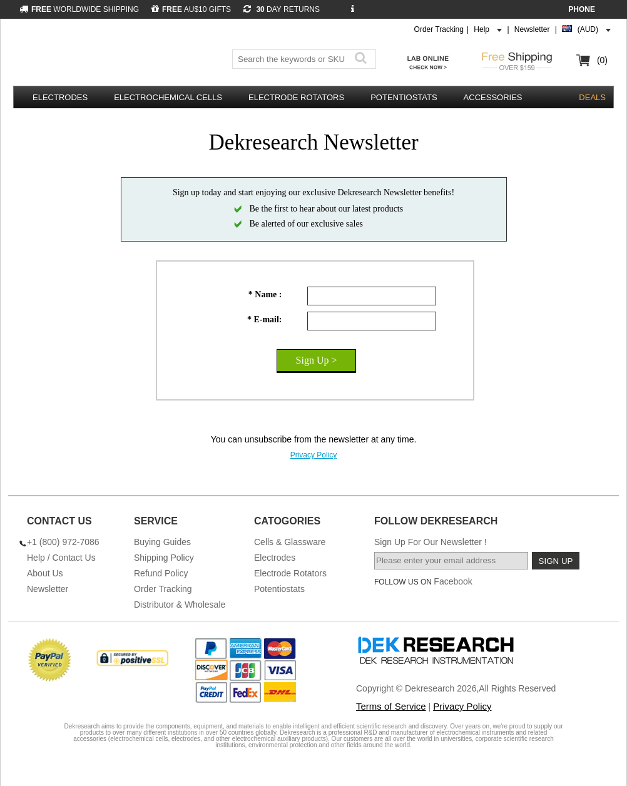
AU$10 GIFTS (191, 9)
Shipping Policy (164, 558)
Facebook (453, 581)
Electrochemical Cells (168, 97)
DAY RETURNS (281, 9)
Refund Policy (161, 573)
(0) (602, 60)
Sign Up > (316, 360)
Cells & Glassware (289, 542)
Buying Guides (162, 542)
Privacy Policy (313, 455)
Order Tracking (439, 29)
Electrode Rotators (296, 97)
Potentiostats (403, 97)
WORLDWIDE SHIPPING (79, 9)
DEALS (592, 97)
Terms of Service (391, 706)
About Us (45, 573)
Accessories (493, 97)
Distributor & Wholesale (179, 605)
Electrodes (60, 97)
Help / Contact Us (61, 558)
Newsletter (532, 29)
